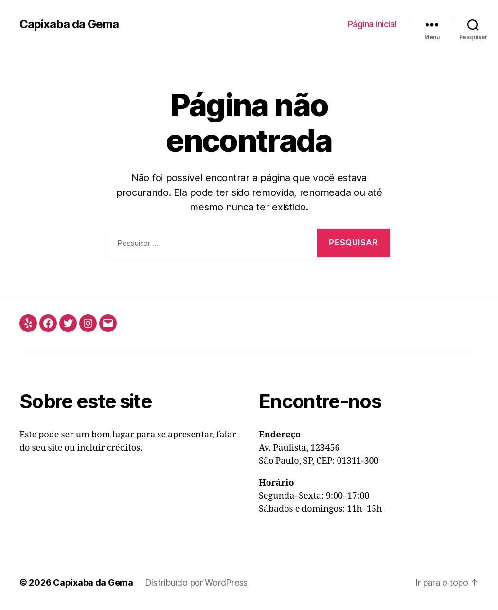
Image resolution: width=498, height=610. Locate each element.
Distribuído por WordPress (196, 582)
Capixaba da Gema (69, 24)
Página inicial (372, 24)
